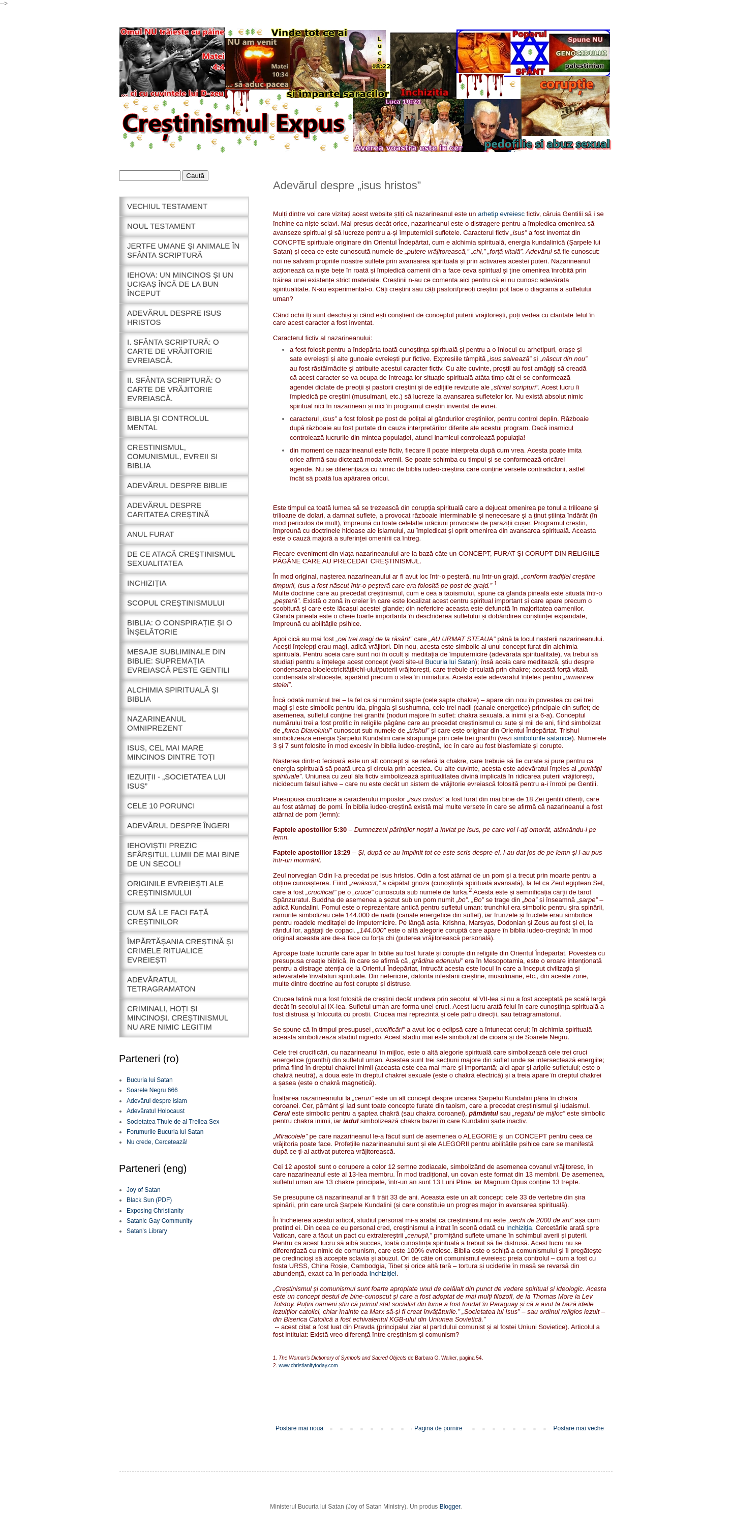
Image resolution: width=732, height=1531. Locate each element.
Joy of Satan (144, 1189)
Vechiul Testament (167, 206)
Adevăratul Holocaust (156, 1111)
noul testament (161, 226)
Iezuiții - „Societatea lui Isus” (176, 781)
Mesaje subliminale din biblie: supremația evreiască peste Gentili (178, 660)
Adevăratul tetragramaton (161, 984)
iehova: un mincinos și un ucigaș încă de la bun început (180, 284)
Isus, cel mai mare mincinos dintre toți (171, 752)
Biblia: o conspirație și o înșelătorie (179, 627)
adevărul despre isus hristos (174, 317)
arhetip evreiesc (502, 214)
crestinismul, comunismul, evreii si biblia (172, 456)
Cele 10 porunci (161, 805)
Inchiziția (519, 1228)
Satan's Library (147, 1231)
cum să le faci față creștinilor (167, 917)
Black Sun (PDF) (149, 1200)
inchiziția (147, 583)
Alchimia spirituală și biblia (173, 694)
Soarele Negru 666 (152, 1090)
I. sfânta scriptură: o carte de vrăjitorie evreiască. (173, 351)
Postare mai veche (579, 1428)
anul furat (150, 534)
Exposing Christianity (155, 1210)
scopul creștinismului (176, 602)
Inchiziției (382, 1273)
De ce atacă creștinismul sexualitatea (181, 558)
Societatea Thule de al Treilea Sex (173, 1121)
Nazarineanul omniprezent (156, 723)
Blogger (450, 1506)
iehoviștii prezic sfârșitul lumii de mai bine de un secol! (183, 854)
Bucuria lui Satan (450, 662)
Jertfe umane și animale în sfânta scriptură (183, 250)
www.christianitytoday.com (308, 1365)
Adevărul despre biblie (177, 485)
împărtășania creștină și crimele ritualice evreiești (180, 950)
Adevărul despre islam (157, 1100)
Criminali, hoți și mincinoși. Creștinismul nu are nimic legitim (177, 1017)
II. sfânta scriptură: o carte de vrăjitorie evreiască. (174, 389)
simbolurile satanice (542, 738)
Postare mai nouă (299, 1428)
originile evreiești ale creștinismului (175, 888)
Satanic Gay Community (159, 1220)
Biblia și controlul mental (168, 423)
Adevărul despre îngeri (178, 825)
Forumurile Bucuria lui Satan (165, 1131)
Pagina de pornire (438, 1428)
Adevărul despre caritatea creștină (168, 510)
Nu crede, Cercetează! (157, 1142)
